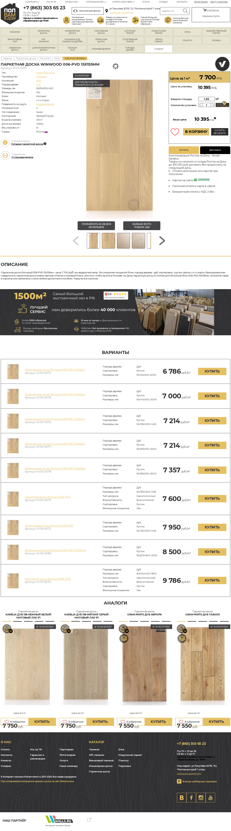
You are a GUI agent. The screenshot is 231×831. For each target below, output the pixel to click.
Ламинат (94, 751)
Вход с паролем (219, 2)
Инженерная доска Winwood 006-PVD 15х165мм (55, 445)
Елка (121, 751)
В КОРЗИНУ (196, 131)
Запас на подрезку (222, 105)
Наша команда (68, 767)
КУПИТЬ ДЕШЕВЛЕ (220, 132)
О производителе (22, 157)
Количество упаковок (183, 105)
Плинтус (123, 762)
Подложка (124, 767)
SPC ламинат (96, 756)
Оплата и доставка (122, 2)
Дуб (38, 84)
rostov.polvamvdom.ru (10, 13)
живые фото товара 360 (141, 225)
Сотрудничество (95, 2)
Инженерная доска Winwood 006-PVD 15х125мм (55, 371)
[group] (119, 145)
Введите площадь (181, 99)
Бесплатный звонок (87, 10)
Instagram (201, 799)
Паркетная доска (26, 58)
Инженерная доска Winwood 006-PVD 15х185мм (55, 470)
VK (181, 799)
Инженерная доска (100, 767)
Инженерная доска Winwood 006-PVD (49, 527)
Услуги (146, 2)
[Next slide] (162, 241)
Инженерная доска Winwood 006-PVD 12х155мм (55, 421)
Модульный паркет (130, 756)
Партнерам (66, 751)
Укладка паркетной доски (27, 143)
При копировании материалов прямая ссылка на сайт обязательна (37, 783)
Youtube (210, 799)
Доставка (215, 149)
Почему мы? (71, 2)
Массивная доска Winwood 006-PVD (48, 580)
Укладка (163, 2)
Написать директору (121, 12)
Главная (7, 58)
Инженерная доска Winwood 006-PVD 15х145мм (55, 396)
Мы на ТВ (51, 2)
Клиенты (6, 762)
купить (212, 373)
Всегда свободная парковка (199, 783)
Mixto (57, 58)
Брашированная (45, 104)
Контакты (182, 2)
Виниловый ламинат (101, 762)
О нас (6, 744)
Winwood (44, 58)
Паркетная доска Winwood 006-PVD (48, 499)
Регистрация (201, 2)
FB (191, 799)
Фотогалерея (67, 756)
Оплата (183, 149)
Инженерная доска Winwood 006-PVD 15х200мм (55, 552)
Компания (30, 2)
